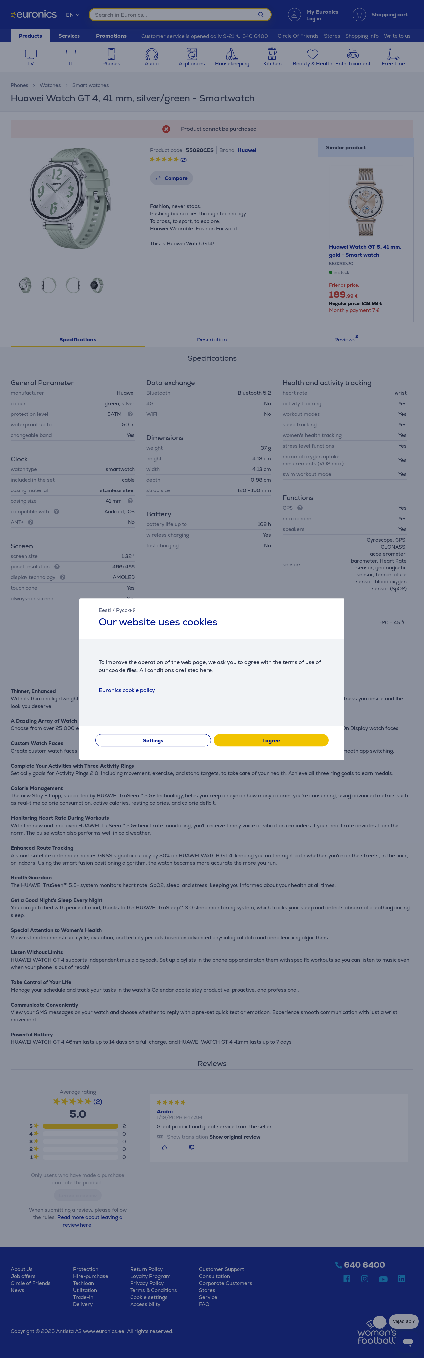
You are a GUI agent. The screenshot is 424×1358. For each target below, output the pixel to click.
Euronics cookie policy (127, 690)
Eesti (105, 610)
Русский (126, 610)
